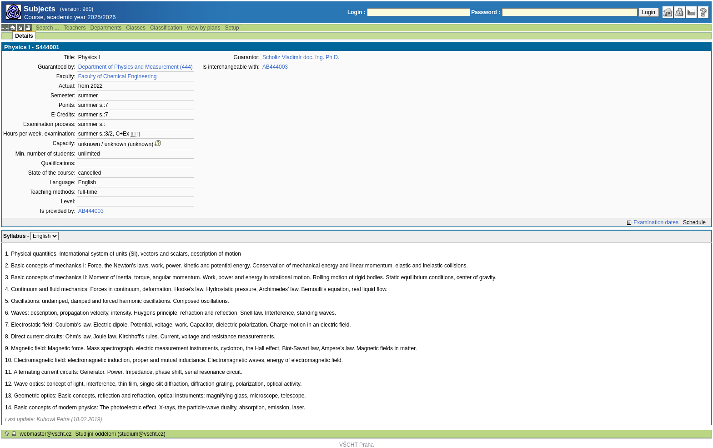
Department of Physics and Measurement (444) (135, 67)
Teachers (75, 28)
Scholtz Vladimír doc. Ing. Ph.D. (300, 57)
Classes (136, 28)
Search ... (47, 28)
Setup (232, 28)
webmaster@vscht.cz (45, 434)
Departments (106, 28)
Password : (485, 12)
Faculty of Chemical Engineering (117, 76)
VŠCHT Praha (356, 445)
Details (24, 36)
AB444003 (91, 211)
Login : (356, 12)
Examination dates (655, 222)
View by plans (204, 28)
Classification (166, 28)
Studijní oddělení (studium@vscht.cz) (120, 434)
